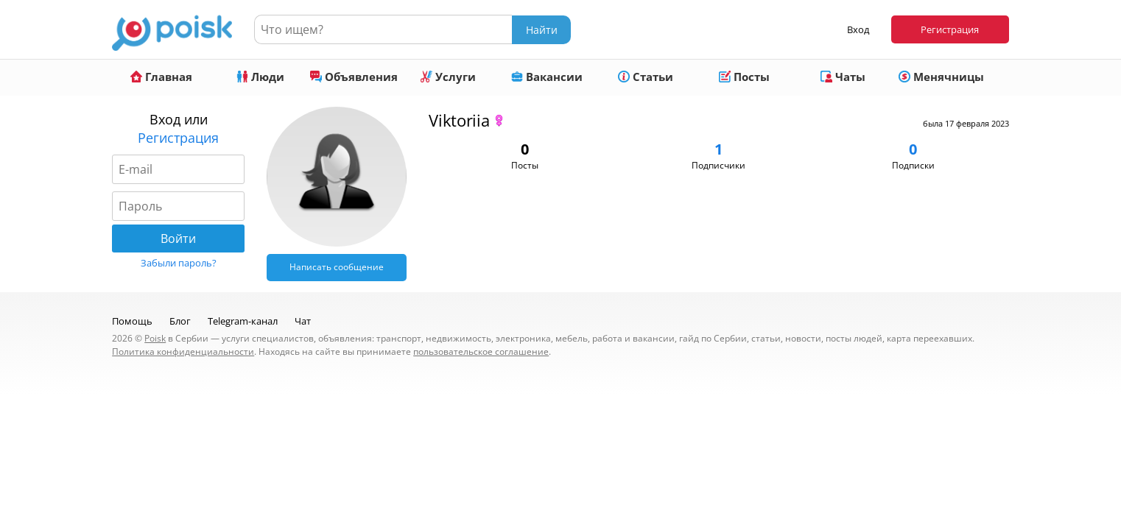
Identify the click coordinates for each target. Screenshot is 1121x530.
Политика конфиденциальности (183, 351)
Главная (161, 76)
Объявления (354, 76)
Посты (744, 76)
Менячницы (941, 76)
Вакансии (547, 76)
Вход (858, 29)
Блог (180, 321)
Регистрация (950, 29)
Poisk (155, 338)
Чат (303, 321)
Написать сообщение (336, 267)
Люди (260, 76)
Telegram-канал (243, 321)
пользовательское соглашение (481, 351)
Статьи (645, 76)
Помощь (132, 321)
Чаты (842, 76)
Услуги (448, 76)
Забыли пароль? (179, 262)
